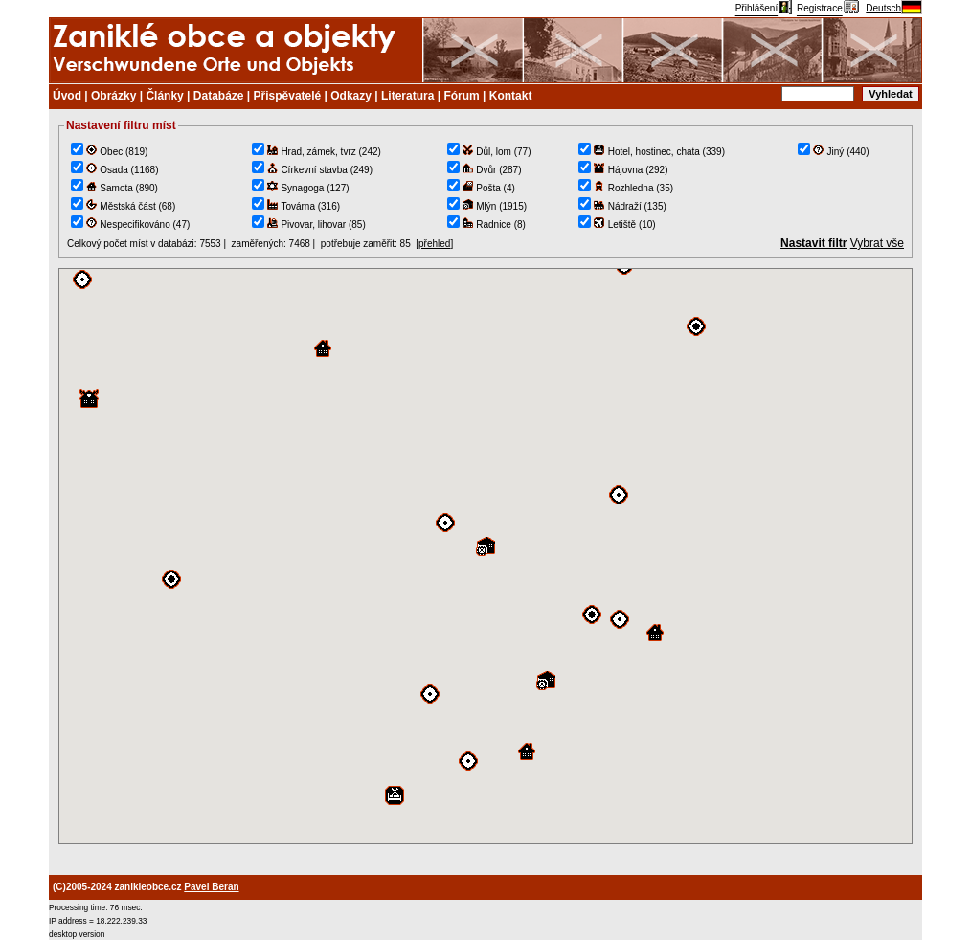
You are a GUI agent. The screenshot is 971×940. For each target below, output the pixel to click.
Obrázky (113, 95)
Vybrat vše (877, 243)
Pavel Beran (211, 887)
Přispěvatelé (288, 95)
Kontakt (510, 95)
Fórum (461, 95)
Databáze (218, 95)
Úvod (67, 95)
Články (164, 95)
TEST (485, 556)
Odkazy (351, 95)
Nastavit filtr (813, 243)
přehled (434, 243)
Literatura (407, 95)
